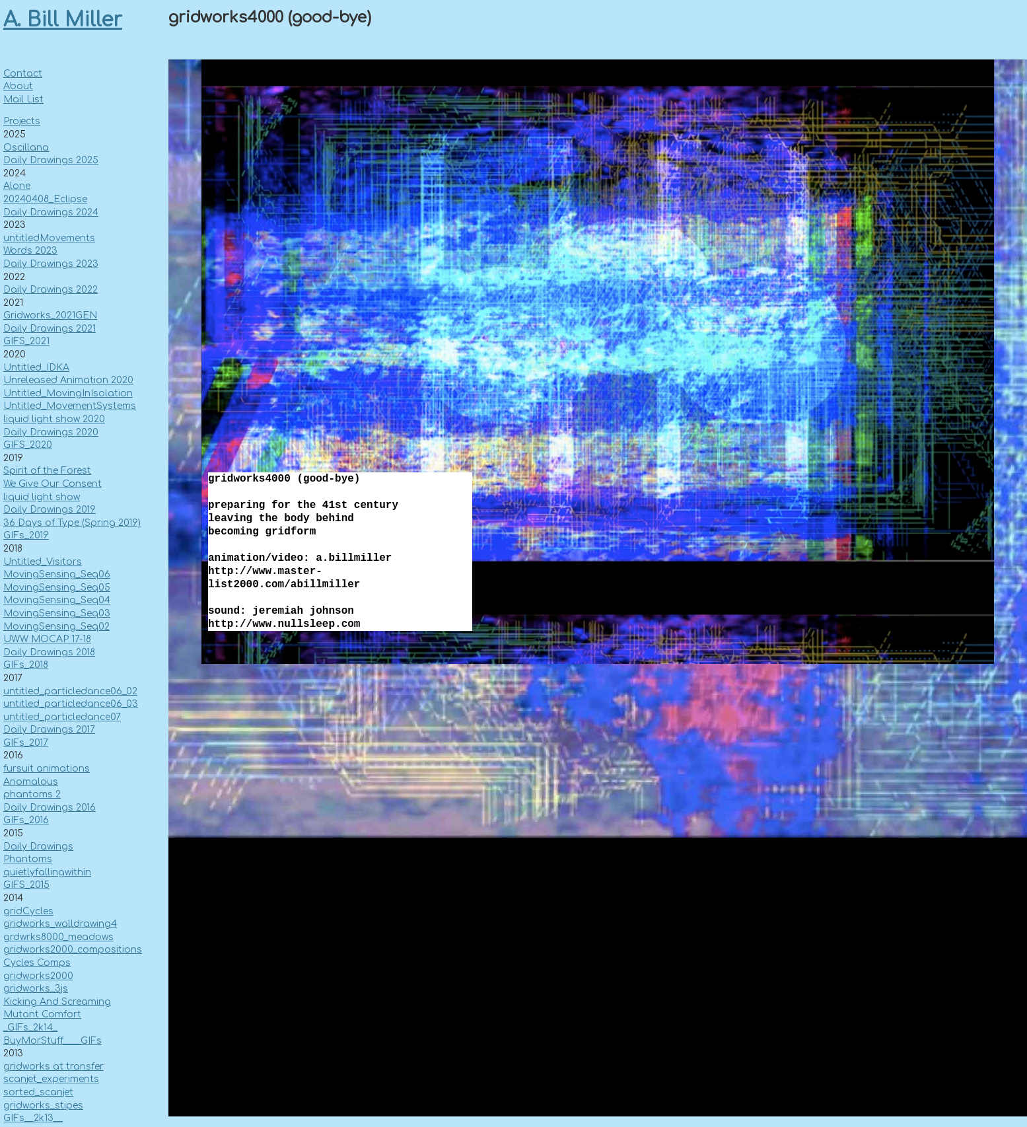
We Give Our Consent (52, 484)
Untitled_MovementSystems (69, 406)
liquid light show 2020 (54, 419)
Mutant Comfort (42, 1014)
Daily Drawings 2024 (50, 212)
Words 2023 (30, 251)
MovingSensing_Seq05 (56, 588)
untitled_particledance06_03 (70, 704)
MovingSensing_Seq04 (56, 600)
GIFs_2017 (25, 743)
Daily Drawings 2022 (50, 290)
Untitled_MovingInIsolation (68, 393)
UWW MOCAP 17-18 (47, 639)
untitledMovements (49, 238)
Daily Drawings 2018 (49, 652)
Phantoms (27, 859)
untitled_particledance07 (62, 717)
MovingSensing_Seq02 (56, 627)
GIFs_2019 (26, 535)
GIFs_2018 (25, 665)
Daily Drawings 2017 (49, 730)
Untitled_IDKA (36, 368)
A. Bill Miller (62, 20)
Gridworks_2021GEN (50, 315)
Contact (22, 74)
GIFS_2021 (26, 341)
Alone (16, 186)
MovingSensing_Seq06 (56, 574)
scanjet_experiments (51, 1079)
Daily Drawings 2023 (50, 264)
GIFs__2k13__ (33, 1118)
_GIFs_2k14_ (30, 1028)
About (18, 86)
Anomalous (30, 782)
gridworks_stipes (43, 1105)
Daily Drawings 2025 (50, 160)
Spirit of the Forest (47, 471)
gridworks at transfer (53, 1067)
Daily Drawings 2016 (49, 808)
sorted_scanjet (38, 1092)
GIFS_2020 (27, 445)
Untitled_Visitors (42, 562)
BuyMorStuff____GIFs (52, 1041)
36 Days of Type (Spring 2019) (72, 523)
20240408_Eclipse (45, 199)
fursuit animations (46, 769)
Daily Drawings (38, 847)
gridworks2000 (38, 976)
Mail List (23, 99)
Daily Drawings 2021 (49, 329)
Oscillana (26, 148)
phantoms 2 (32, 794)
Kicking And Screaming (57, 1002)
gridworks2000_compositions (72, 950)
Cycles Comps (37, 963)
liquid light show (41, 497)
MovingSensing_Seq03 (56, 613)
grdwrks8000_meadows (58, 937)
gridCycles (28, 911)
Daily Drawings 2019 (49, 510)
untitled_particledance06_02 (70, 691)
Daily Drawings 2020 (50, 432)
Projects (21, 121)
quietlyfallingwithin (47, 872)
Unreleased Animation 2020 (68, 380)
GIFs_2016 (26, 820)
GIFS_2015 (26, 885)
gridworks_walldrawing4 (60, 924)
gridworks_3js (35, 989)
